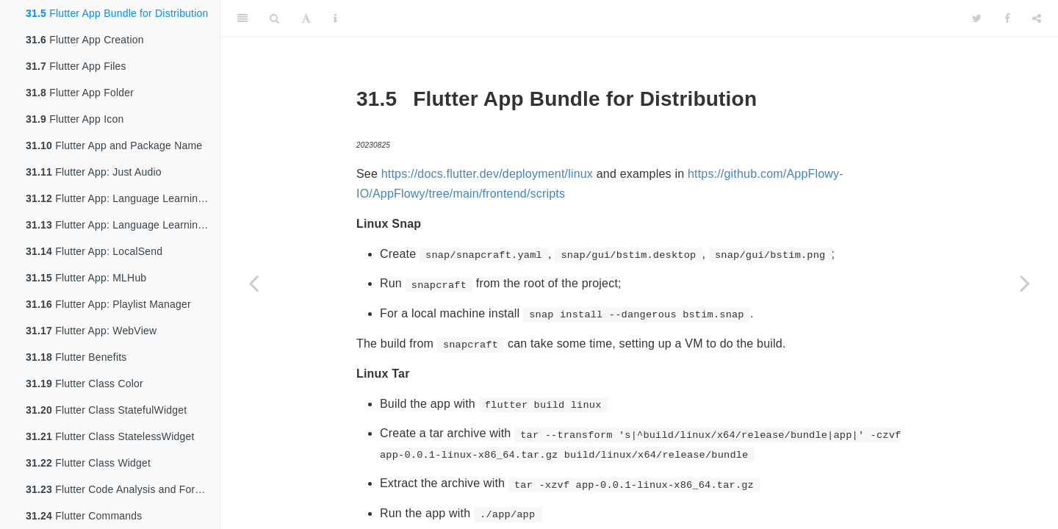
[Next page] (1025, 283)
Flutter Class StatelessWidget (110, 436)
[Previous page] (253, 283)
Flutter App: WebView (91, 331)
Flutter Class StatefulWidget (106, 410)
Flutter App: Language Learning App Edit (123, 225)
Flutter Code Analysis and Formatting (123, 489)
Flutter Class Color (84, 383)
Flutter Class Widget (88, 463)
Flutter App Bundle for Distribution (117, 13)
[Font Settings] (306, 18)
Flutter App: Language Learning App (123, 198)
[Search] (274, 18)
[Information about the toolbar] (335, 18)
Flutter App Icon (74, 119)
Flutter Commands (84, 516)
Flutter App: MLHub (86, 278)
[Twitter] (977, 18)
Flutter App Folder (80, 92)
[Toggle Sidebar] (242, 18)
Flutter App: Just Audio (94, 172)
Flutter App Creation (85, 40)
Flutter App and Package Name (114, 145)
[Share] (1036, 18)
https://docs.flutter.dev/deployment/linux (487, 174)
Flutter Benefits (76, 357)
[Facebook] (1007, 18)
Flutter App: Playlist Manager (108, 304)
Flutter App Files (76, 66)
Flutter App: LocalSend (94, 251)
